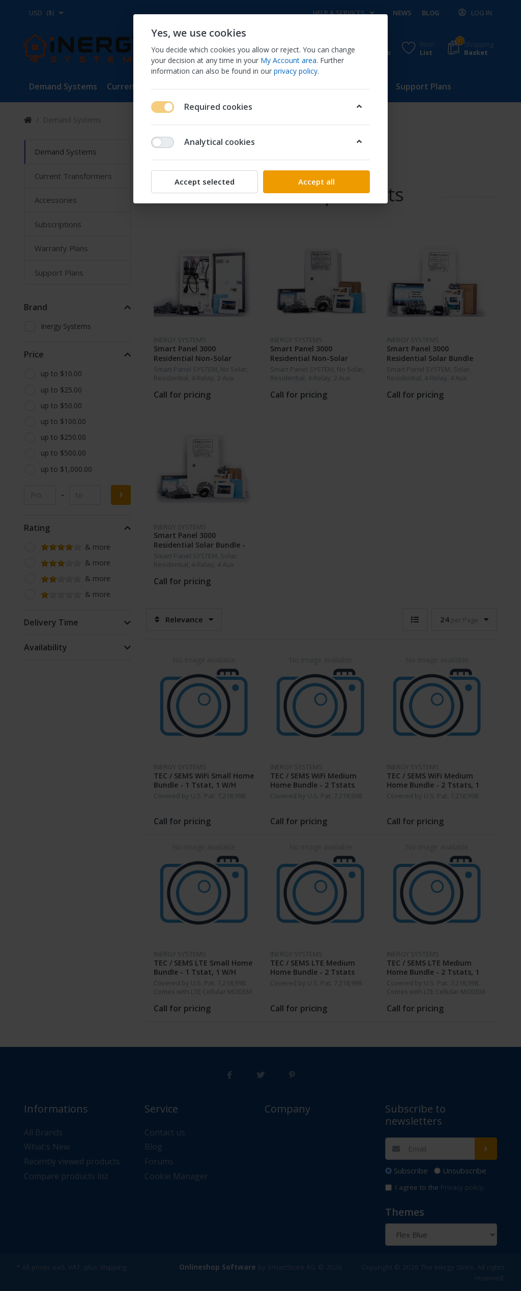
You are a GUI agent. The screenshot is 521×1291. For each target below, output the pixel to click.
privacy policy (295, 71)
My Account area (288, 60)
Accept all (316, 181)
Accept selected (205, 181)
